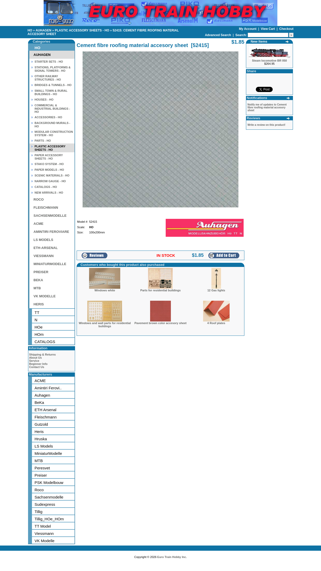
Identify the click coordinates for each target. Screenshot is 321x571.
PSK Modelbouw (49, 482)
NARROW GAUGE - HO (50, 181)
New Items (259, 41)
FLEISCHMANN (46, 207)
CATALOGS (45, 341)
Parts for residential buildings (160, 290)
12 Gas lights (216, 290)
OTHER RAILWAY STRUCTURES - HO (48, 78)
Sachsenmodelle (49, 497)
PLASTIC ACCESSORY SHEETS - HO (82, 30)
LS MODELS (43, 240)
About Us (35, 357)
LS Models (44, 446)
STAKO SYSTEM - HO (49, 164)
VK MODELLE (45, 296)
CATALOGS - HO (46, 186)
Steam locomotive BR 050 (269, 60)
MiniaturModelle (48, 453)
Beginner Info (38, 363)
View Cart (268, 29)
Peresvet (42, 468)
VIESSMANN (44, 256)
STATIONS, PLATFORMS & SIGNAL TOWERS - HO (53, 69)
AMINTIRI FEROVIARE (51, 232)
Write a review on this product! (266, 124)
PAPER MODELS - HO (49, 169)
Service (34, 360)
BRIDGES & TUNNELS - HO (53, 85)
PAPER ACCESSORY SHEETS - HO (49, 157)
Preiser (41, 475)
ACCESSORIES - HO (48, 117)
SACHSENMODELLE (50, 216)
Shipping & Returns (42, 354)
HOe (39, 327)
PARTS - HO (43, 140)
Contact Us (36, 367)
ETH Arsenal (45, 410)
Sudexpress (45, 504)
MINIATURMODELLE (50, 264)
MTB (37, 288)
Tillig (38, 511)
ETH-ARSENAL (46, 248)
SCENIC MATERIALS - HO (52, 175)
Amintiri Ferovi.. (48, 388)
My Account (248, 29)
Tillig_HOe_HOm (49, 519)
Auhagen (42, 395)
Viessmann (44, 533)
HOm (39, 334)
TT (37, 312)
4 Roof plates (216, 323)
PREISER (41, 272)
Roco (39, 490)
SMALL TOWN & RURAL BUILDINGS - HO (51, 92)
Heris (39, 431)
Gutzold (41, 424)
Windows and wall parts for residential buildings (105, 324)
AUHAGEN (43, 30)
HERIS (39, 304)
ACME (38, 224)
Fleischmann (46, 417)
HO (30, 30)
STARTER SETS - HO (49, 61)
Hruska (41, 439)
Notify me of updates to (267, 107)
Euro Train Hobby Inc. (172, 557)
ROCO (39, 199)
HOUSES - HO (44, 99)
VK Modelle (45, 541)
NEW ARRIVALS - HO (49, 192)
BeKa (39, 402)
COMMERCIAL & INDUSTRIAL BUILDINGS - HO (52, 108)
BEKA (38, 280)
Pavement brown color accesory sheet (161, 323)
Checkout (286, 29)
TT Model (43, 526)
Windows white (105, 290)
